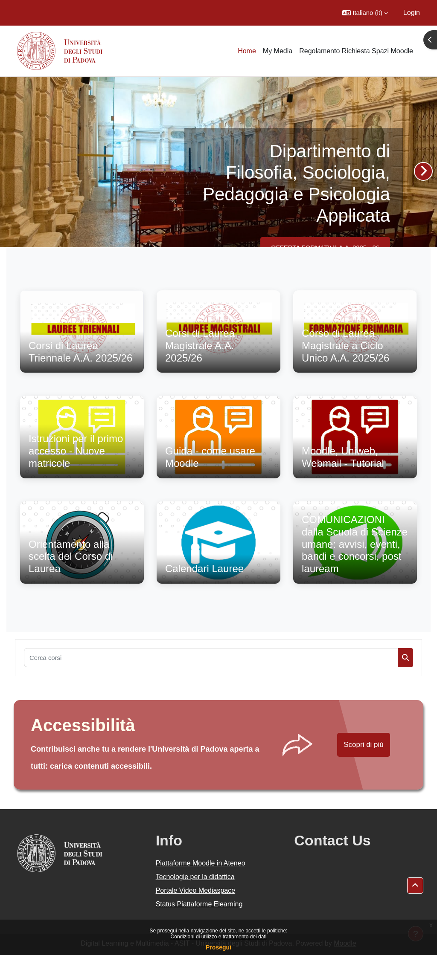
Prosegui (218, 947)
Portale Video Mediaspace (196, 890)
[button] (365, 13)
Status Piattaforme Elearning (199, 904)
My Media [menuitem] (277, 51)
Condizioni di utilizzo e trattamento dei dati (219, 937)
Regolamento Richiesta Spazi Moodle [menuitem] (356, 51)
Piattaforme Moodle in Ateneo (200, 863)
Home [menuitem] (247, 51)
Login (411, 12)
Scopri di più (364, 745)
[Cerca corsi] (211, 657)
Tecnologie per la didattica (195, 876)
